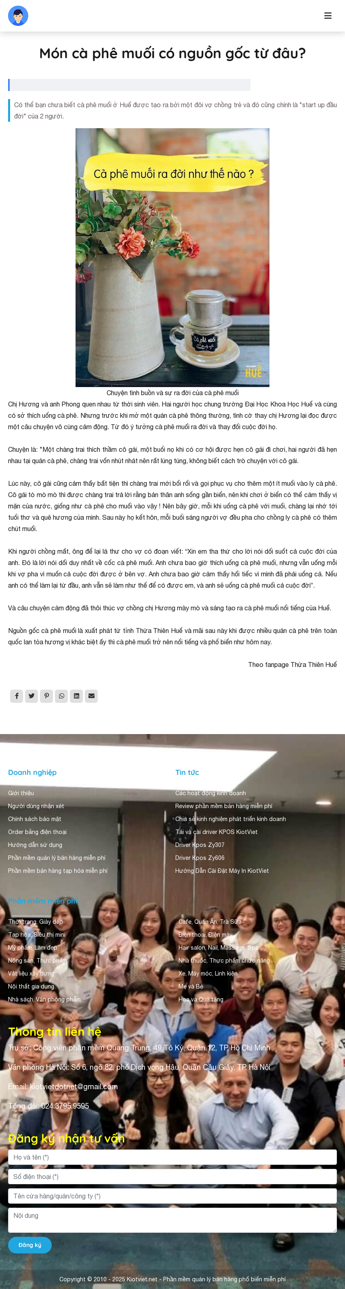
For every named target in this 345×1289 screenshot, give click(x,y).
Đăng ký (30, 1245)
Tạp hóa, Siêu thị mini (36, 934)
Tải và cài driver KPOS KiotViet (216, 832)
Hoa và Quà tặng (201, 999)
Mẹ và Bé (191, 986)
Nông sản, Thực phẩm (37, 960)
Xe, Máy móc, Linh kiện (208, 973)
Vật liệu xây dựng (31, 973)
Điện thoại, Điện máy (205, 934)
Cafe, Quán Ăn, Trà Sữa (210, 922)
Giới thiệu (21, 793)
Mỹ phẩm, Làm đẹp (32, 947)
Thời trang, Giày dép (35, 922)
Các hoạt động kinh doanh (210, 793)
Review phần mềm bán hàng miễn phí (223, 806)
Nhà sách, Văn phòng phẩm (44, 999)
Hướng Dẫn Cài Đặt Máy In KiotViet (222, 871)
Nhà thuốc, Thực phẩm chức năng (224, 960)
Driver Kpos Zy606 (200, 858)
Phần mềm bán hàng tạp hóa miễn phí (57, 871)
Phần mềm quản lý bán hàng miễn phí (56, 858)
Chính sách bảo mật (34, 819)
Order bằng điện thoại (37, 832)
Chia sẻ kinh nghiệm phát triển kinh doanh (230, 819)
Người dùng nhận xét (36, 806)
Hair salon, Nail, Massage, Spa (219, 947)
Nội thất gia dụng (31, 986)
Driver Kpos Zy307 (200, 845)
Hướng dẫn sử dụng (35, 845)
